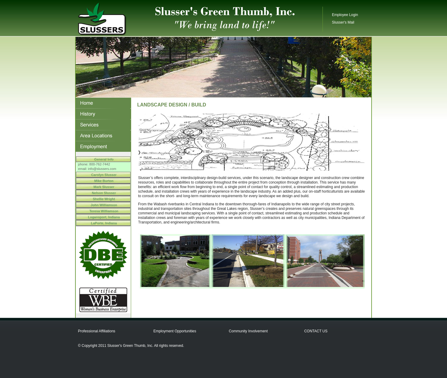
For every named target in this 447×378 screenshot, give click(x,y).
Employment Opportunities (174, 331)
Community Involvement (248, 331)
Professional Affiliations (96, 331)
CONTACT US (315, 331)
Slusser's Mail (343, 22)
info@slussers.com (102, 169)
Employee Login (345, 15)
